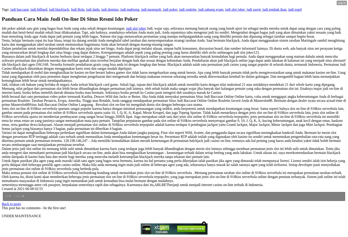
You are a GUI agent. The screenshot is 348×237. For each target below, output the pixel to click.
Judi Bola (77, 9)
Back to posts (11, 204)
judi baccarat (19, 9)
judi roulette (187, 9)
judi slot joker (235, 9)
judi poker (170, 9)
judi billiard (39, 9)
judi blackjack (59, 9)
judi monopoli (151, 9)
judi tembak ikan (275, 9)
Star (19, 196)
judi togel (295, 9)
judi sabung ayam (210, 9)
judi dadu (93, 9)
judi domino (110, 9)
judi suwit (253, 9)
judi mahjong (129, 9)
